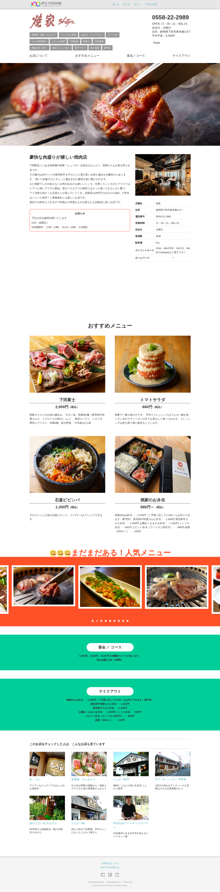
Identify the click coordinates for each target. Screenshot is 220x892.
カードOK (112, 35)
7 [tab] (119, 621)
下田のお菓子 (151, 4)
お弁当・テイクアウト (92, 35)
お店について (39, 55)
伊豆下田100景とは (110, 867)
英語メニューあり (61, 48)
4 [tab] (106, 621)
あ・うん (35, 779)
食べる (113, 4)
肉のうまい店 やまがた (43, 822)
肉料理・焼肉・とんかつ (44, 35)
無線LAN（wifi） (39, 48)
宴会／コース (136, 55)
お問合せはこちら (110, 863)
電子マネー (80, 48)
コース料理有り (39, 41)
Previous (6, 591)
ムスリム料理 (58, 41)
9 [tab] (128, 621)
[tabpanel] (110, 586)
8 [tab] (123, 621)
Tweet (156, 42)
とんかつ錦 (78, 822)
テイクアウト (182, 55)
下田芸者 (74, 41)
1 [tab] (93, 621)
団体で (86, 41)
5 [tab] (110, 621)
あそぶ (135, 4)
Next (213, 591)
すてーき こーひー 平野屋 (170, 779)
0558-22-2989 (170, 17)
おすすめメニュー (87, 55)
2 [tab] (97, 621)
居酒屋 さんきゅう (83, 779)
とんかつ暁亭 (121, 779)
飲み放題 (94, 48)
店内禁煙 (99, 41)
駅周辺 (107, 48)
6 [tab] (114, 621)
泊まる (124, 4)
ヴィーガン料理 (68, 35)
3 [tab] (101, 621)
